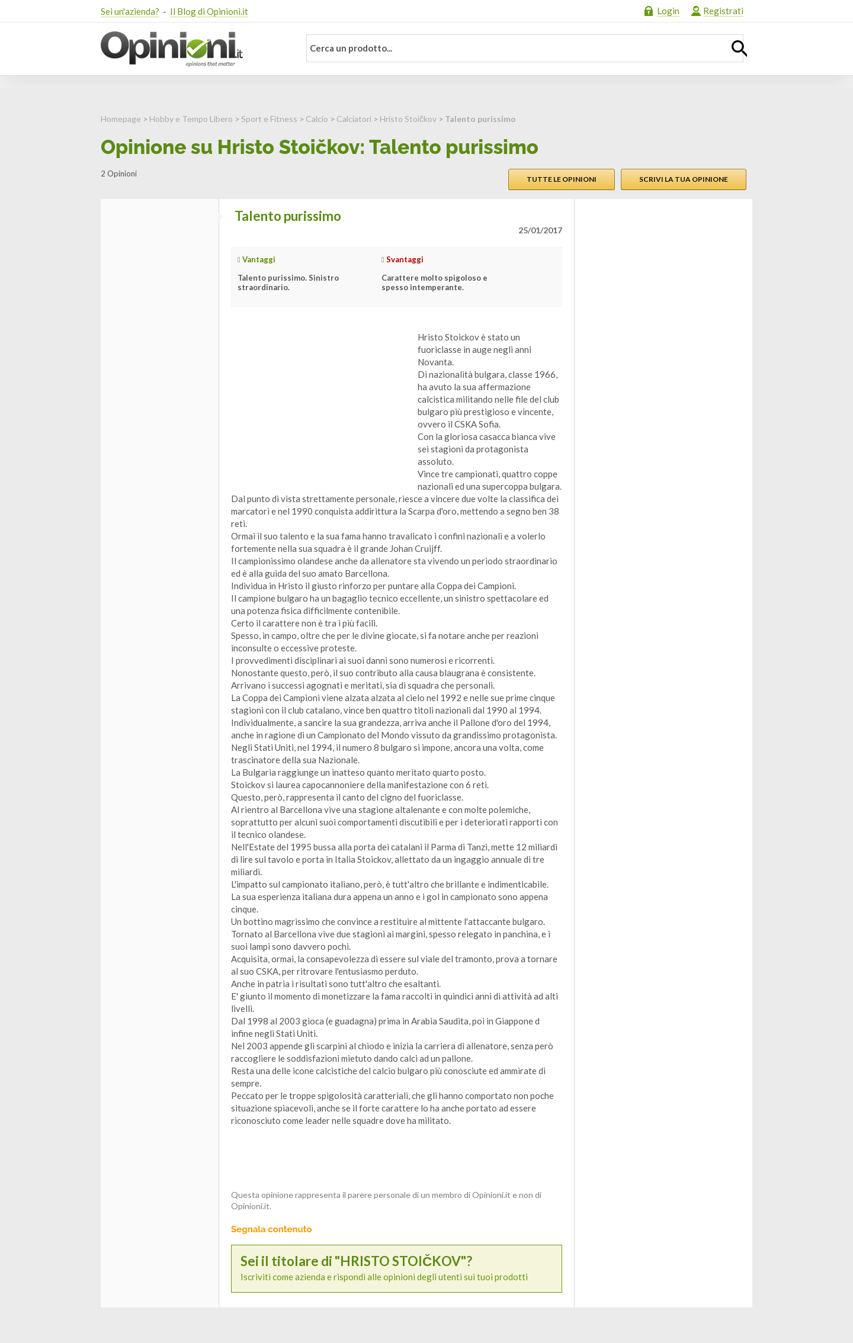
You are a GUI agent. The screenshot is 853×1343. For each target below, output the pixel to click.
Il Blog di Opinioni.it (209, 11)
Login (668, 10)
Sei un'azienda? (130, 11)
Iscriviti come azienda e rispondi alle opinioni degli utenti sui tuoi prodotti (396, 1268)
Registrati (723, 10)
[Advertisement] (320, 405)
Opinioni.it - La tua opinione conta (192, 49)
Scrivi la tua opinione (683, 179)
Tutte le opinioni (562, 179)
